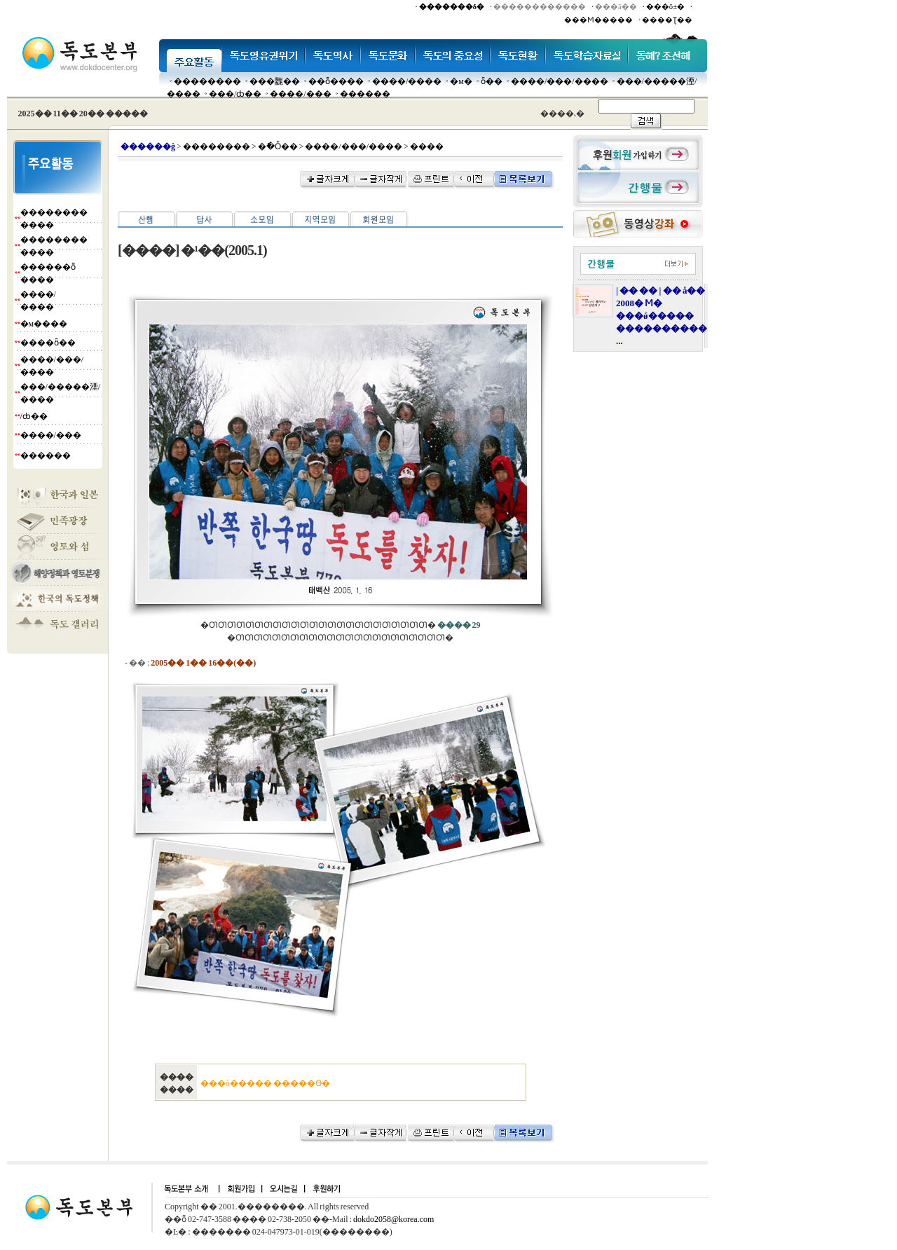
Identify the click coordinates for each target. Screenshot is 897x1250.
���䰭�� (274, 81)
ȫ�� (491, 81)
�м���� (44, 324)
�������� (207, 81)
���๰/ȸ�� (235, 94)
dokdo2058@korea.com (393, 1219)
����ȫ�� (48, 343)
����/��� (300, 94)
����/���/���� (559, 81)
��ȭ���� (336, 81)
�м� (461, 81)
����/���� (406, 81)
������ (365, 94)
